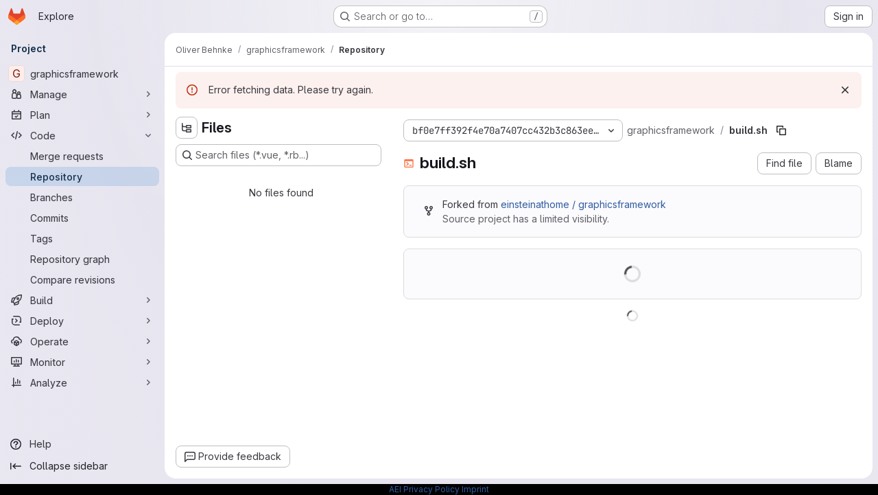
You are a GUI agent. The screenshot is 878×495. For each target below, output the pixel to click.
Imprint (475, 489)
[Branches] (82, 197)
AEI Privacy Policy (424, 489)
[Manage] (82, 94)
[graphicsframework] (82, 73)
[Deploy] (82, 320)
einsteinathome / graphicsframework (583, 204)
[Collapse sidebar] (82, 466)
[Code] (82, 135)
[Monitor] (82, 361)
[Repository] (82, 176)
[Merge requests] (82, 155)
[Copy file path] (781, 130)
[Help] (82, 444)
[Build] (82, 300)
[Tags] (82, 238)
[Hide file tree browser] (187, 128)
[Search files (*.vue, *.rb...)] (278, 155)
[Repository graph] (82, 258)
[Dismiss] (845, 90)
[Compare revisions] (82, 279)
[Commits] (82, 217)
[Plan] (82, 114)
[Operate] (82, 341)
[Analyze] (82, 382)
